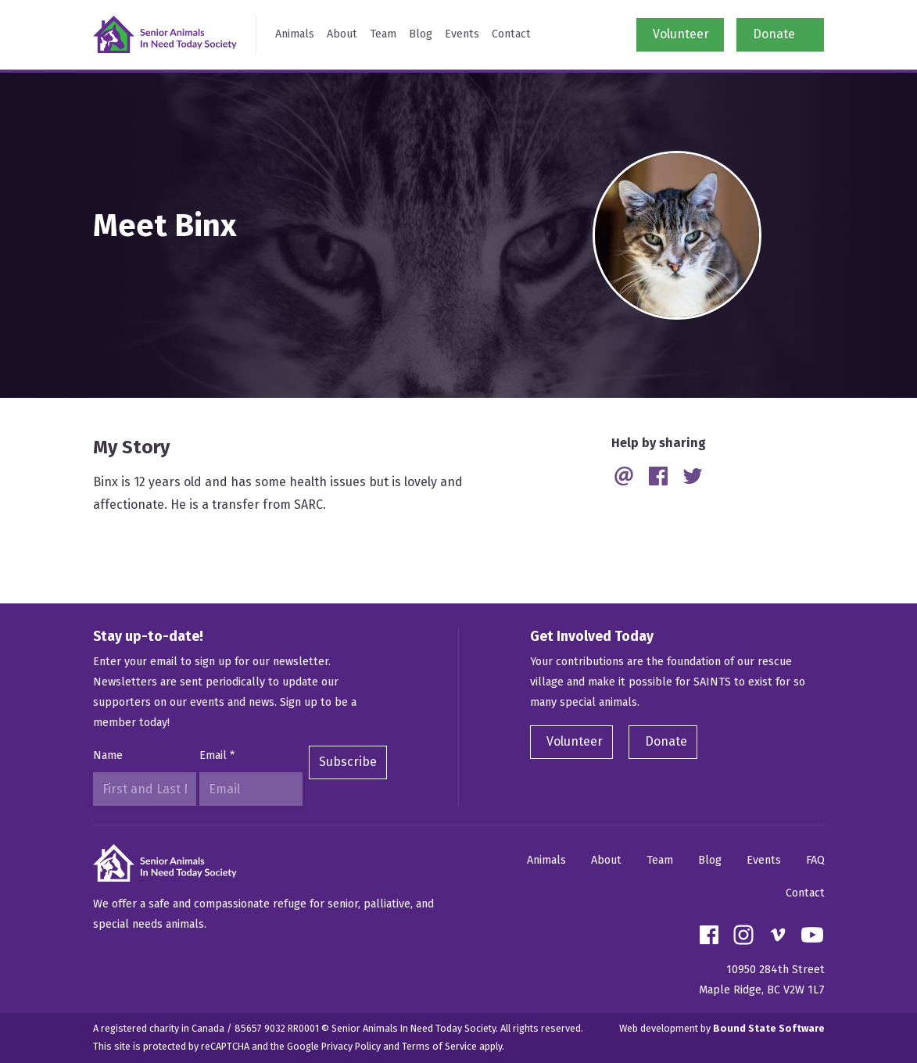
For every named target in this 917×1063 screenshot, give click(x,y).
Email (217, 755)
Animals (294, 34)
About (342, 34)
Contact (511, 34)
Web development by (722, 1028)
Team (383, 34)
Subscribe (348, 761)
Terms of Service (439, 1046)
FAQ (815, 860)
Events (462, 34)
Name (108, 755)
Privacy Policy (351, 1046)
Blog (420, 34)
